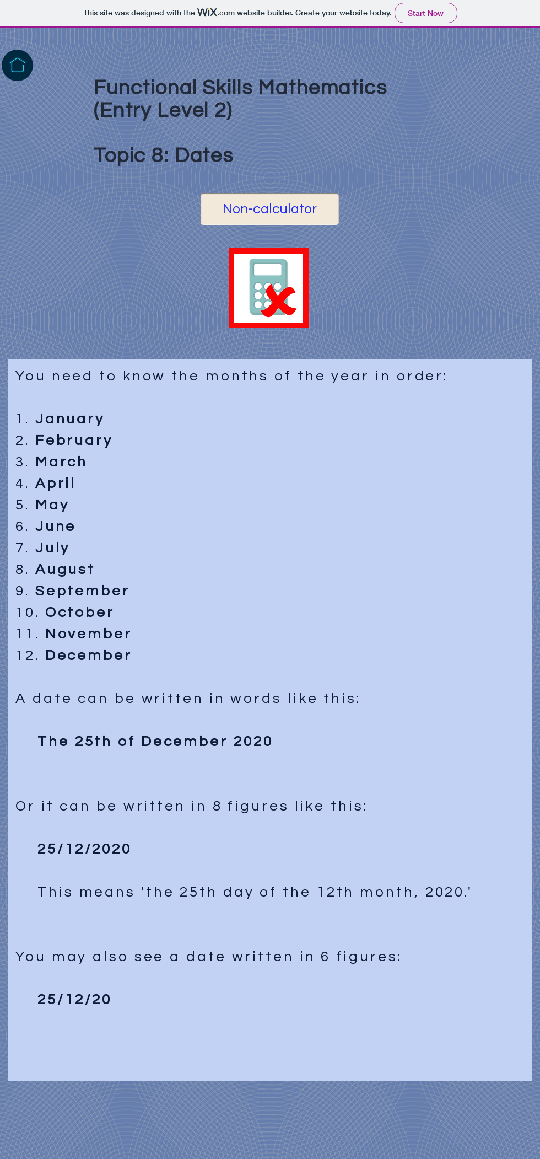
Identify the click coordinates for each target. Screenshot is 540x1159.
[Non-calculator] (270, 209)
